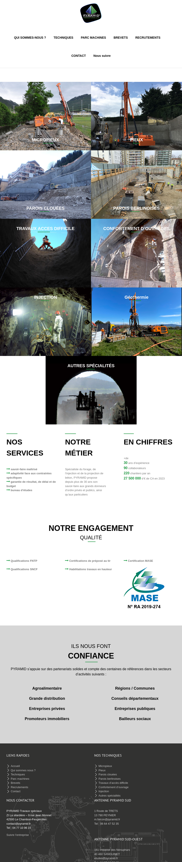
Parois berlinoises (110, 775)
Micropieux (105, 762)
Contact (15, 787)
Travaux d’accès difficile (113, 779)
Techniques (18, 771)
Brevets (15, 779)
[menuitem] (34, 37)
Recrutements (19, 783)
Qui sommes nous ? (23, 766)
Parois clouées (108, 771)
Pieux (102, 766)
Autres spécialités (109, 792)
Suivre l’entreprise (17, 831)
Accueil (15, 762)
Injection (104, 787)
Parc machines (20, 775)
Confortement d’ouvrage (113, 783)
